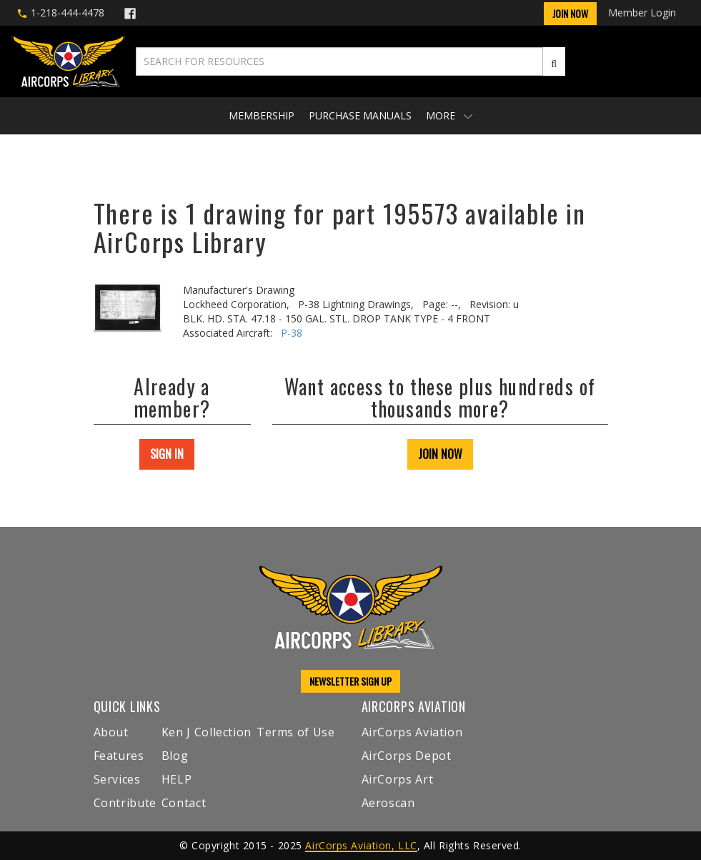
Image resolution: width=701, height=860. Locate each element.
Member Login (642, 12)
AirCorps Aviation (412, 732)
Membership (261, 115)
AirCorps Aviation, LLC (361, 845)
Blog (175, 755)
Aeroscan (388, 803)
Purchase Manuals (360, 115)
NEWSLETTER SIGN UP (350, 680)
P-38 (291, 333)
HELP (176, 779)
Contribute (125, 803)
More (449, 115)
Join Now (570, 13)
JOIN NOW (440, 454)
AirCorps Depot (407, 755)
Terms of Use (296, 732)
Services (117, 779)
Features (119, 755)
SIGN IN (167, 454)
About (111, 732)
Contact (183, 803)
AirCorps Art (398, 779)
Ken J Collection (206, 732)
